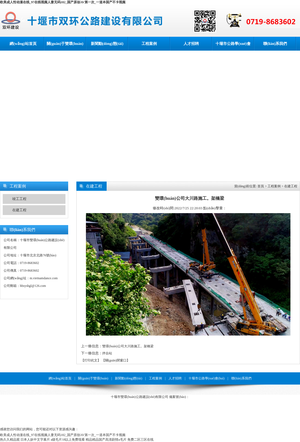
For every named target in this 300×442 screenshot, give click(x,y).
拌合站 (107, 353)
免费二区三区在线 (140, 439)
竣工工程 (19, 199)
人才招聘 (191, 44)
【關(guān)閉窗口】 (116, 360)
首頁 (260, 186)
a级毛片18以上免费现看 (68, 439)
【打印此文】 (91, 360)
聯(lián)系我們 (275, 44)
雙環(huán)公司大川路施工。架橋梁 (127, 346)
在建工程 (19, 210)
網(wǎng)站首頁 (23, 44)
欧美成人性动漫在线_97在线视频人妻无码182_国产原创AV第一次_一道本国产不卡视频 (62, 2)
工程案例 (149, 44)
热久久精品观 (10, 439)
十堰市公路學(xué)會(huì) (232, 46)
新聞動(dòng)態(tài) (107, 44)
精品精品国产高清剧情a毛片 (106, 439)
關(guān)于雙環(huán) (65, 44)
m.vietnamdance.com (44, 278)
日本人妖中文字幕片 (35, 439)
